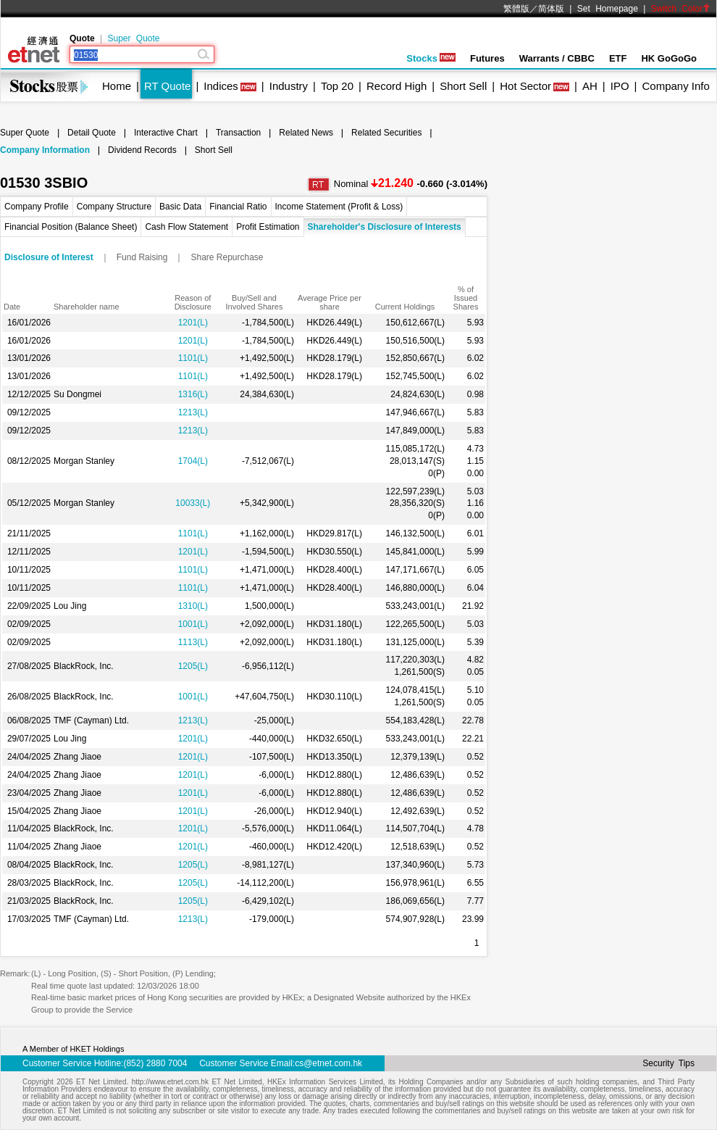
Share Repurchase (226, 257)
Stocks (431, 58)
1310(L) (193, 606)
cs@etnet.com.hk (328, 1063)
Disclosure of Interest (48, 257)
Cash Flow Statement (186, 227)
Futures (487, 58)
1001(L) (193, 624)
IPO (620, 86)
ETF (618, 58)
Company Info (675, 86)
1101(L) (193, 358)
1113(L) (193, 642)
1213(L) (193, 412)
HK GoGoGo (669, 58)
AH (590, 86)
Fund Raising (142, 257)
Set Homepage (607, 9)
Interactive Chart (166, 133)
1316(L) (193, 394)
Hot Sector (525, 86)
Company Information (45, 150)
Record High (396, 86)
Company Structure (114, 207)
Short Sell (463, 86)
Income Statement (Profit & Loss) (339, 207)
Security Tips (668, 1063)
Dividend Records (142, 150)
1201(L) (193, 322)
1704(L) (193, 461)
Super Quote (133, 38)
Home (116, 86)
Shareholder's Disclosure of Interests (384, 227)
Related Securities (386, 133)
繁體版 (516, 9)
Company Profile (36, 207)
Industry (288, 86)
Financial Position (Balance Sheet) (70, 227)
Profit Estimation (267, 227)
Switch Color (680, 9)
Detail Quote (91, 133)
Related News (306, 133)
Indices (221, 86)
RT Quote (167, 86)
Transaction (238, 133)
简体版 (551, 9)
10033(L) (192, 503)
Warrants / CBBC (557, 58)
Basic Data (180, 207)
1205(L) (193, 666)
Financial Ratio (238, 207)
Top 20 (337, 86)
